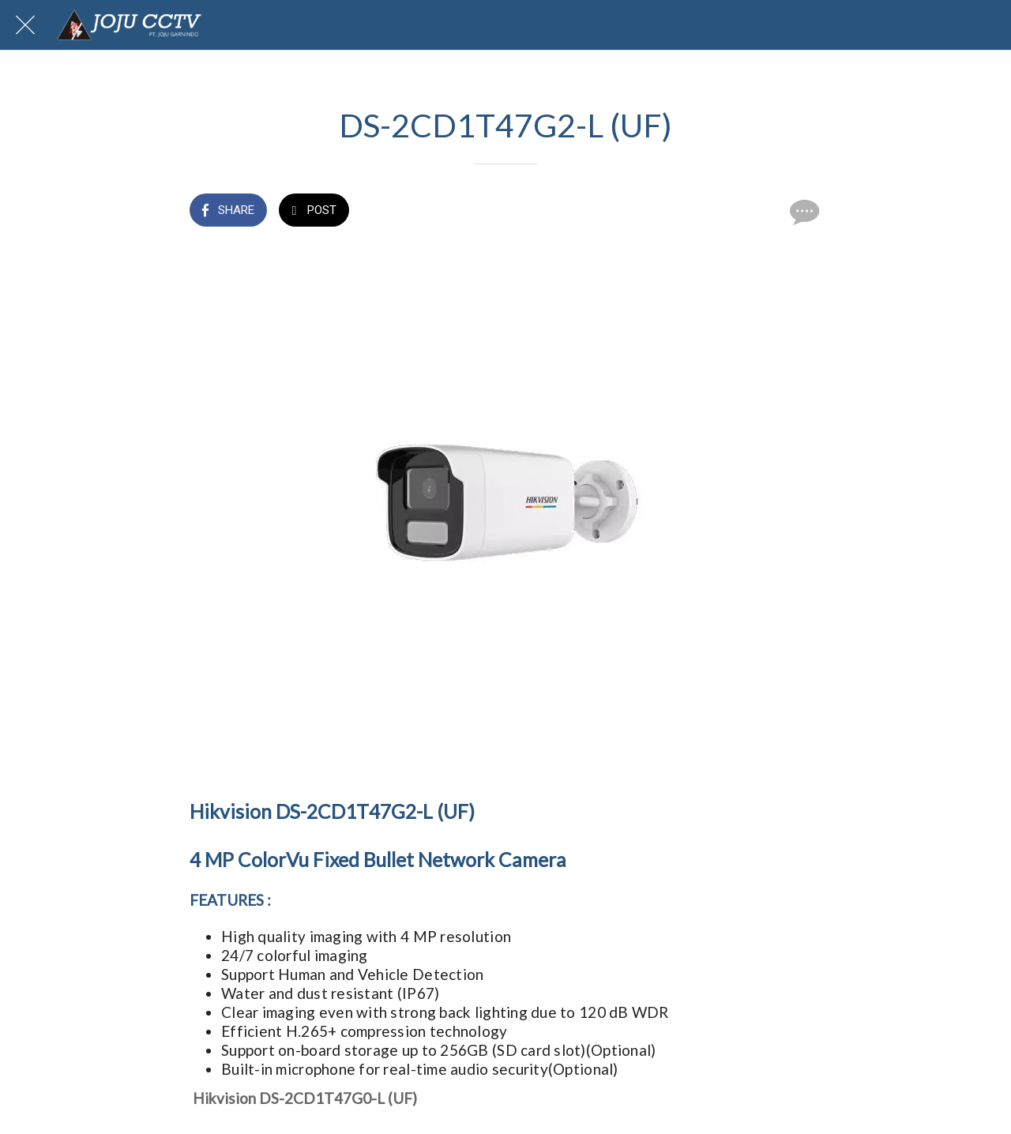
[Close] (25, 25)
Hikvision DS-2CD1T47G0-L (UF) (305, 1098)
